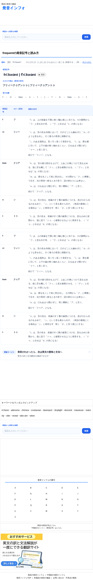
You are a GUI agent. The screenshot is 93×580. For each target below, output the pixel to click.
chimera (25, 410)
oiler (8, 416)
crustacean (36, 410)
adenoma (15, 410)
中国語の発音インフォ (56, 575)
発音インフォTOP (23, 578)
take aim (24, 416)
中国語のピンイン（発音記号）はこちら (47, 528)
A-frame (5, 410)
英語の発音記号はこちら (46, 525)
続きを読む (87, 62)
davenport (47, 410)
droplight (58, 410)
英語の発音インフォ (36, 575)
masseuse (79, 410)
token (32, 416)
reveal (15, 416)
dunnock (68, 410)
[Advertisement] (22, 18)
